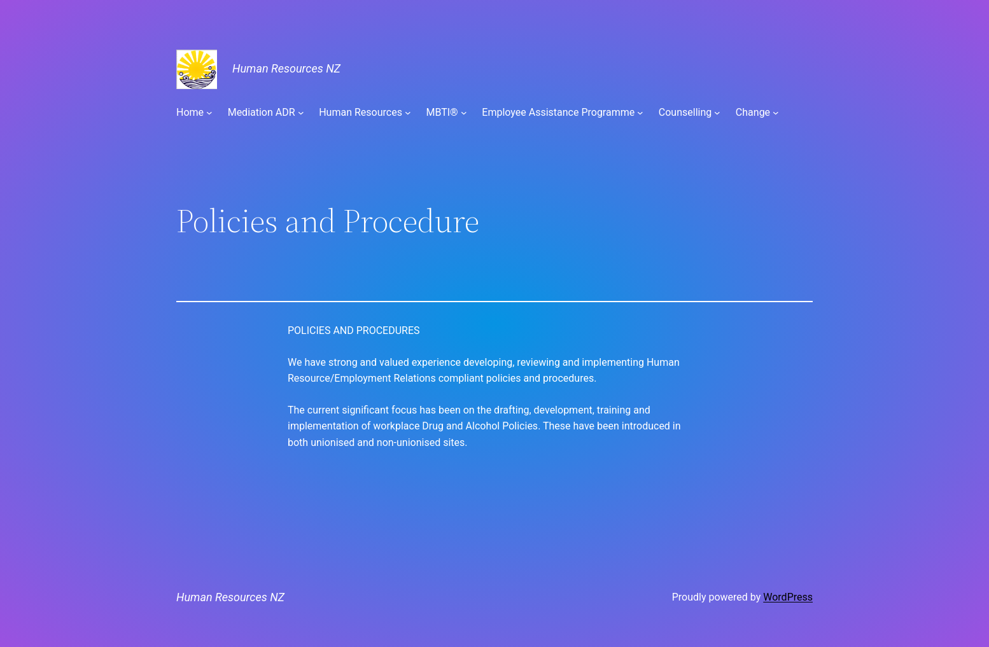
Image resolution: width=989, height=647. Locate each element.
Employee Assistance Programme (558, 112)
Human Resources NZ (286, 68)
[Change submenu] (776, 112)
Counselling (685, 112)
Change (753, 112)
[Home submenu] (209, 112)
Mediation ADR (261, 112)
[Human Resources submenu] (408, 112)
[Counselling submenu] (717, 112)
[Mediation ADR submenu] (301, 112)
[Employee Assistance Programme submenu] (640, 112)
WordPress (788, 597)
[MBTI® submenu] (464, 112)
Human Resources (360, 112)
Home (190, 112)
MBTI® (442, 112)
